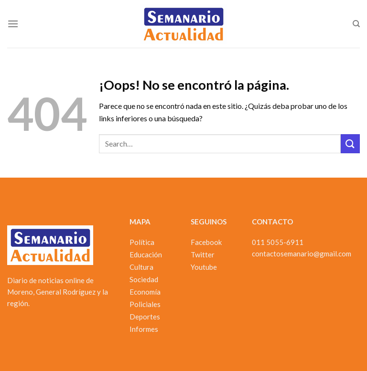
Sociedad (144, 279)
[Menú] (13, 23)
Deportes (145, 316)
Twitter (203, 254)
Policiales (145, 304)
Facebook (206, 242)
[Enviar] (350, 143)
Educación (146, 254)
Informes (144, 329)
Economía (145, 291)
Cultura (141, 267)
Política (142, 242)
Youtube (204, 267)
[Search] (356, 24)
